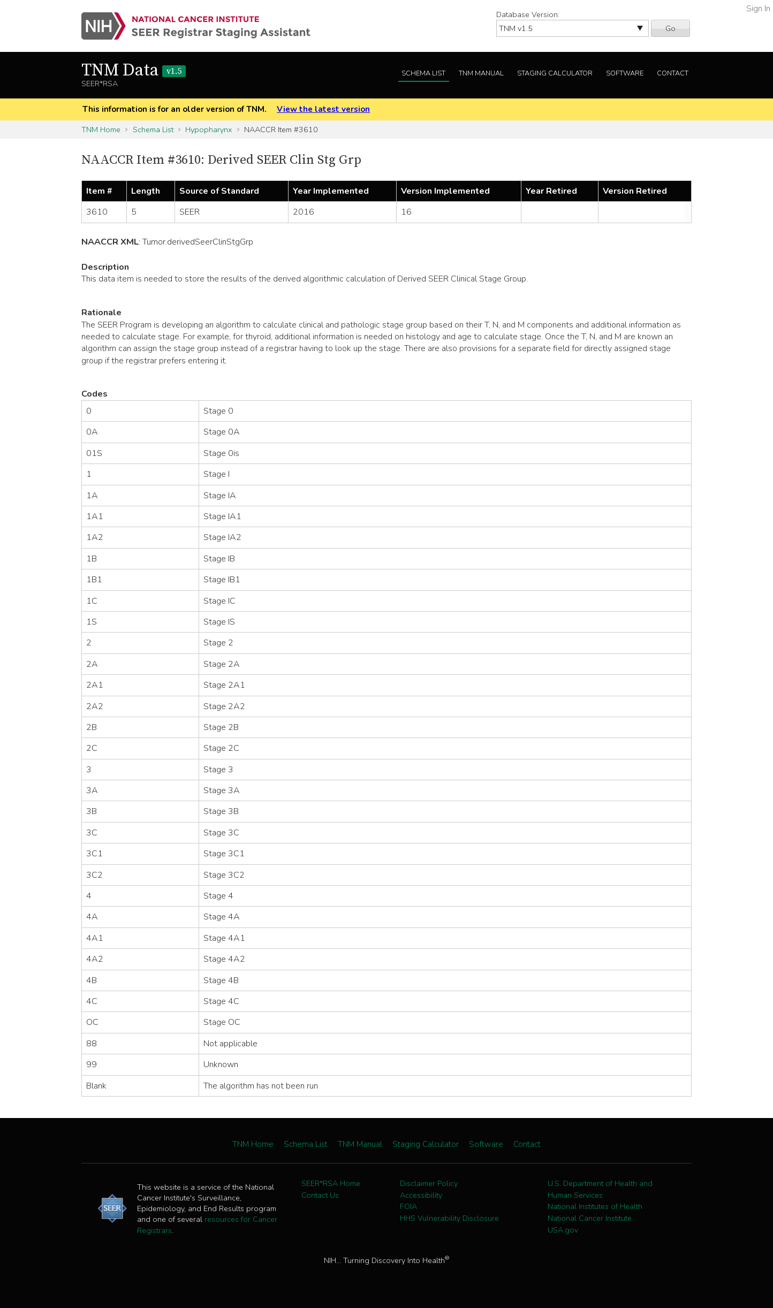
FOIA (408, 1206)
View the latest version (323, 109)
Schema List (423, 73)
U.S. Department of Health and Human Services (600, 1189)
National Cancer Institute (590, 1218)
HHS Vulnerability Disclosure (449, 1218)
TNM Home (100, 129)
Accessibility (421, 1195)
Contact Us (320, 1195)
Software (624, 73)
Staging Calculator (555, 73)
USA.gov (563, 1230)
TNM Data (133, 70)
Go (670, 28)
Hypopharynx (208, 129)
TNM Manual (481, 73)
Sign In (758, 8)
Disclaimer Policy (429, 1183)
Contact (672, 73)
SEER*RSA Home (330, 1183)
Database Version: (527, 14)
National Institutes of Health (595, 1206)
